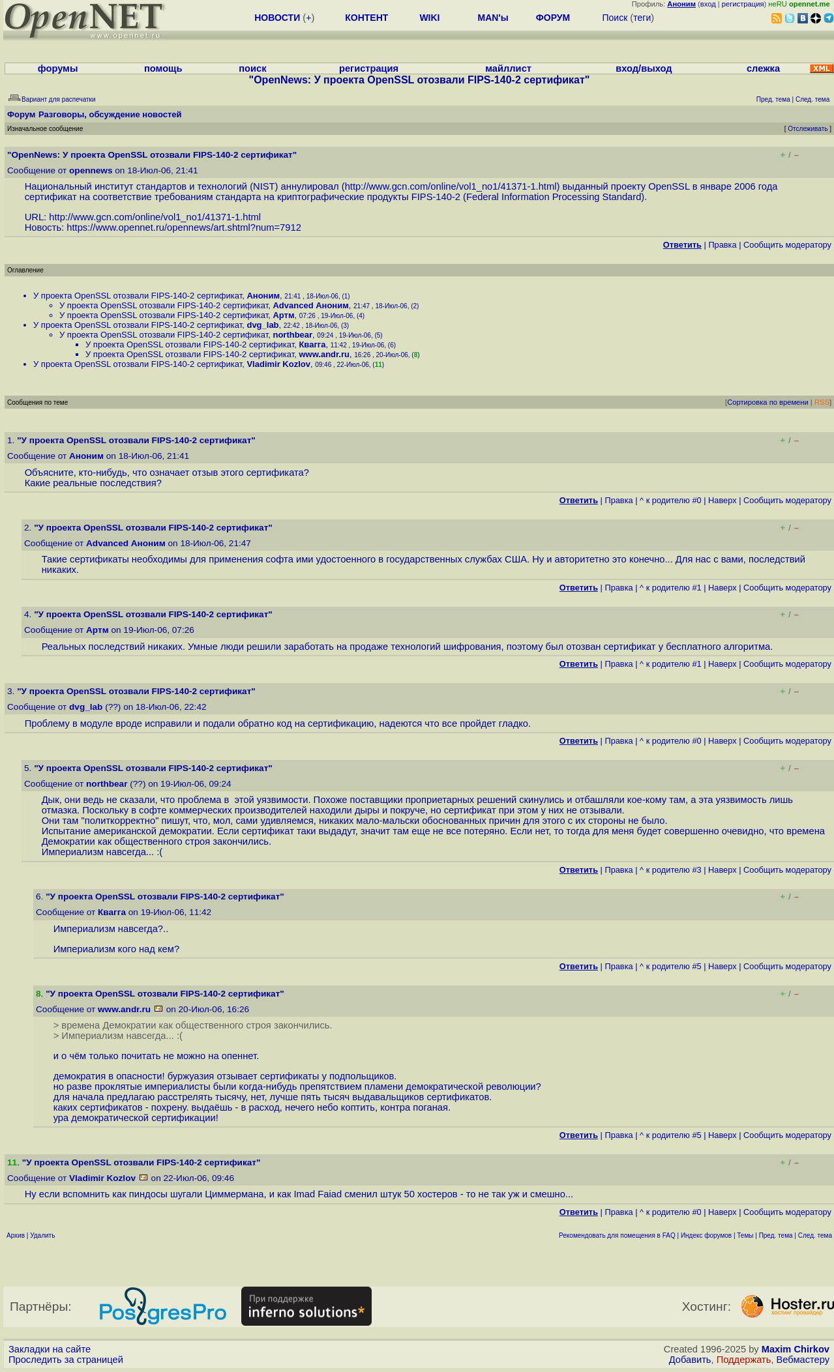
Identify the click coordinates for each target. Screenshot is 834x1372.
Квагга (312, 344)
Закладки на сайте (49, 1349)
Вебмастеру (803, 1359)
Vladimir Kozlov (278, 364)
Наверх (722, 500)
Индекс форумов (706, 1235)
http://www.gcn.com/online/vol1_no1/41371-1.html (451, 186)
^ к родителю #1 (671, 587)
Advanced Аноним (310, 305)
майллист (508, 68)
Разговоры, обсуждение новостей (110, 114)
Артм (283, 315)
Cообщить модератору (787, 245)
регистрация (743, 4)
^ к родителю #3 (671, 870)
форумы (58, 68)
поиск (252, 68)
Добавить (690, 1359)
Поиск (614, 17)
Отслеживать (807, 128)
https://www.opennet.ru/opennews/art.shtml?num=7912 (184, 227)
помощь (163, 68)
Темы (745, 1235)
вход (708, 4)
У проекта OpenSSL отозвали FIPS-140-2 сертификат (137, 295)
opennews (90, 170)
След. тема (815, 1235)
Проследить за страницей (65, 1359)
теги (642, 17)
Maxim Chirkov (795, 1349)
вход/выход (644, 68)
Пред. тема (776, 1235)
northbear (292, 335)
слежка (763, 68)
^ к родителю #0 (671, 500)
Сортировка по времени (768, 402)
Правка (722, 245)
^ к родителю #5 (671, 966)
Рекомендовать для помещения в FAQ (617, 1235)
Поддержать (744, 1359)
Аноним (263, 295)
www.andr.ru (324, 354)
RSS (821, 402)
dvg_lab (262, 325)
